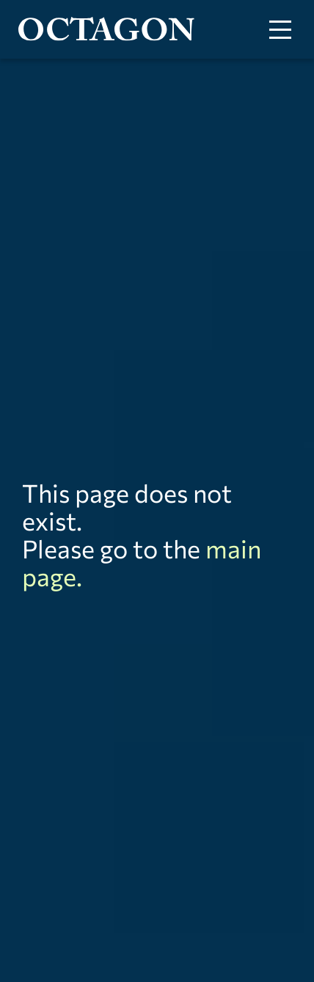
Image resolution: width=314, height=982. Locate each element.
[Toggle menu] (280, 30)
